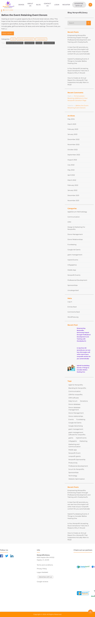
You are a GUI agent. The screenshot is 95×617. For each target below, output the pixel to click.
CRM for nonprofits (15, 43)
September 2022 (74, 155)
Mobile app (72, 450)
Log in (70, 302)
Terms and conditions (45, 565)
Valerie (70, 105)
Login (56, 5)
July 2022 (71, 165)
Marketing (83, 441)
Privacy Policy (42, 569)
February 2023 (73, 129)
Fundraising (41, 39)
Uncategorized (73, 290)
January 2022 (72, 190)
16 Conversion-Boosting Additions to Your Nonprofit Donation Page (77, 98)
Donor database (74, 404)
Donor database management (74, 409)
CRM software (73, 398)
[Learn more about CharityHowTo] (83, 566)
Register (66, 5)
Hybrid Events (73, 260)
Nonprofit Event (74, 453)
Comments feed (74, 312)
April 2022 (71, 175)
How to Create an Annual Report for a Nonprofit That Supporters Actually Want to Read (78, 81)
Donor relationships (75, 416)
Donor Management (25, 39)
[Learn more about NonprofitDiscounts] (83, 593)
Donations (29, 43)
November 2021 (73, 200)
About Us (30, 5)
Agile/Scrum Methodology (77, 212)
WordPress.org (73, 317)
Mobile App (72, 270)
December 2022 (73, 139)
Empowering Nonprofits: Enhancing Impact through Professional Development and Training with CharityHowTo (79, 39)
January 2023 (72, 134)
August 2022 (72, 160)
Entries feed (72, 307)
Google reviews (42, 581)
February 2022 (73, 185)
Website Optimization (76, 479)
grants (70, 438)
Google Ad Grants (74, 250)
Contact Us (47, 5)
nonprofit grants (74, 456)
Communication (74, 217)
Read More (7, 33)
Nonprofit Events (74, 275)
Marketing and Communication (74, 445)
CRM (13, 39)
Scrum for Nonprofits (76, 469)
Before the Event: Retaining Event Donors (24, 15)
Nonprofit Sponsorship (76, 459)
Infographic (72, 441)
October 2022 (73, 149)
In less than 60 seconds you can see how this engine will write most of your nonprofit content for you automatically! (79, 50)
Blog (38, 5)
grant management (75, 255)
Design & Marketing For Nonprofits (76, 228)
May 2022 (71, 170)
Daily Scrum (72, 401)
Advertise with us (78, 5)
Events (39, 43)
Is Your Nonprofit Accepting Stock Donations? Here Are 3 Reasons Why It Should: (78, 71)
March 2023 (72, 124)
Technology (72, 476)
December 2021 (73, 195)
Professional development (78, 466)
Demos (21, 5)
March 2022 (72, 180)
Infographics (72, 265)
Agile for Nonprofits (75, 385)
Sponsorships (73, 285)
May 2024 (71, 119)
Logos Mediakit (42, 572)
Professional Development (77, 280)
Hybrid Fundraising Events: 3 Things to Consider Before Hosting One (78, 61)
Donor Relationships (75, 239)
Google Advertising (75, 426)
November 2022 (73, 144)
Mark (69, 96)
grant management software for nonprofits (76, 434)
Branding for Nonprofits (77, 388)
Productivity (72, 463)
